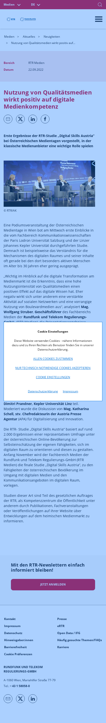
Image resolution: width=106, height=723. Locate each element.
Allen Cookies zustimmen (53, 359)
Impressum (70, 391)
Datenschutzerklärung (43, 391)
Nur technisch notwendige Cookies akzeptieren (52, 368)
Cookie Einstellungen (53, 377)
